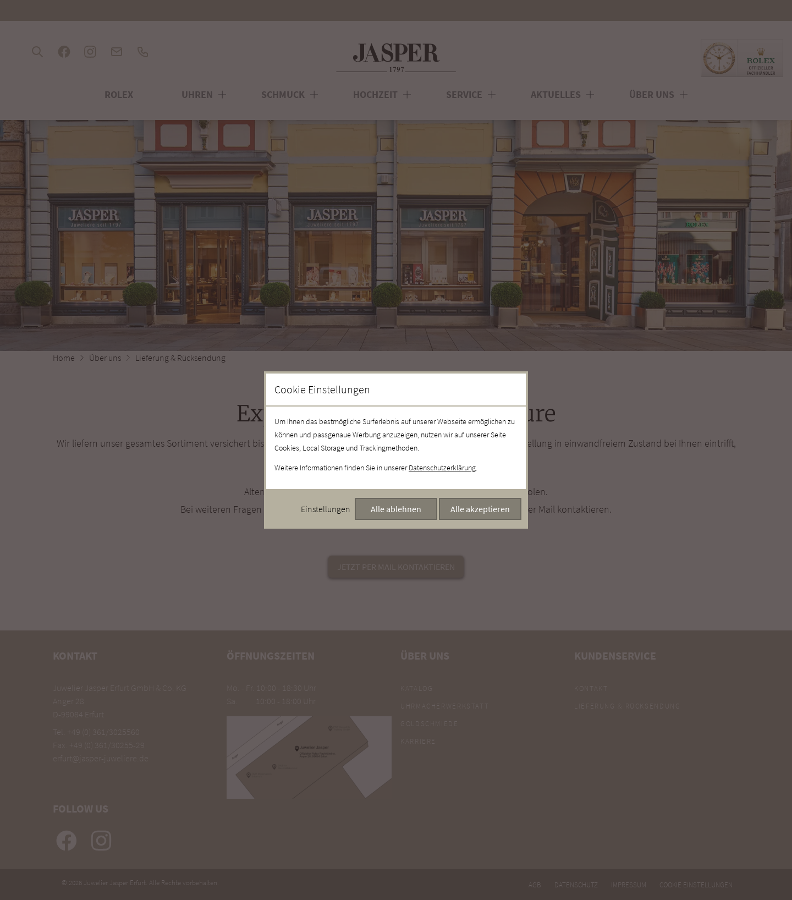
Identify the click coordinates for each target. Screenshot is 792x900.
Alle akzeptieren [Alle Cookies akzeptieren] (480, 508)
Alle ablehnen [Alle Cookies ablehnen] (396, 508)
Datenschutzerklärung (442, 468)
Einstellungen (325, 508)
